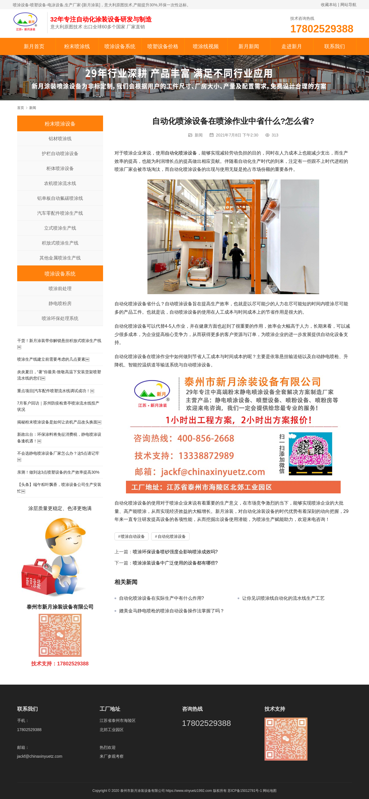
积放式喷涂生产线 (60, 243)
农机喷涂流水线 (60, 183)
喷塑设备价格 (162, 46)
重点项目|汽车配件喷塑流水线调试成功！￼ (55, 390)
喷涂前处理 (60, 288)
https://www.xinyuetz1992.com (189, 791)
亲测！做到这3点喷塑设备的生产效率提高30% (58, 472)
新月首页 (34, 46)
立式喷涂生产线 (60, 228)
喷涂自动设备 (133, 536)
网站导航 (348, 4)
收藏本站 (329, 4)
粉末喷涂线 (77, 46)
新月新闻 (248, 46)
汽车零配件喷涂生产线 (60, 213)
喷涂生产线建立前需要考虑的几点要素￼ (53, 359)
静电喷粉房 (60, 303)
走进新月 (291, 46)
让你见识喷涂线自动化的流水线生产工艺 (283, 598)
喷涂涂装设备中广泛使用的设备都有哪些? (175, 562)
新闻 (199, 135)
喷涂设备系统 (119, 46)
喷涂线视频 (206, 46)
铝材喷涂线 (60, 138)
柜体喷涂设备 (60, 168)
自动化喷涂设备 (181, 153)
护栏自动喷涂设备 (60, 153)
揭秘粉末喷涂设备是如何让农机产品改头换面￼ (59, 422)
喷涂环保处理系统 (60, 318)
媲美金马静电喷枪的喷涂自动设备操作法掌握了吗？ (171, 610)
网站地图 (270, 791)
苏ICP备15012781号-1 (245, 791)
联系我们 (334, 46)
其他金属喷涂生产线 (60, 257)
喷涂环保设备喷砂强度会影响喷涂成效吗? (175, 551)
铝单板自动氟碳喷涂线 (60, 198)
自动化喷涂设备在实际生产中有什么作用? (161, 598)
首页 (20, 108)
